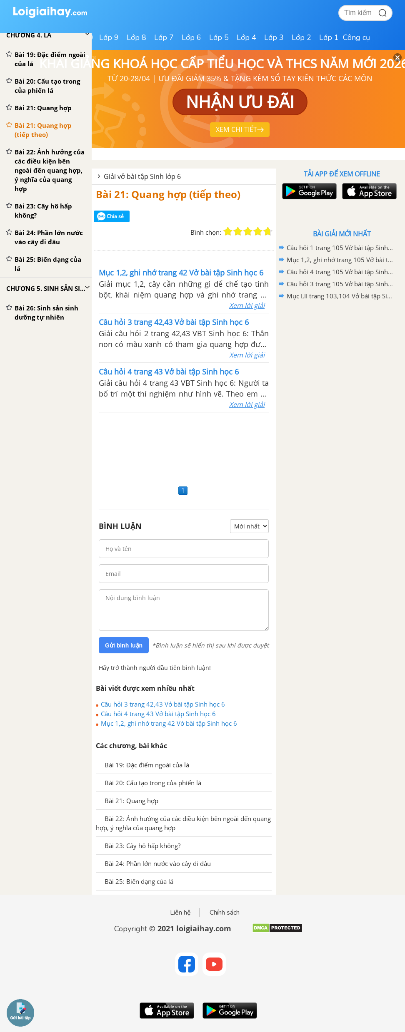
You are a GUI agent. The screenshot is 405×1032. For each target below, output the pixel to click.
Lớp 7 (164, 37)
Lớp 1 (329, 37)
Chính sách (225, 912)
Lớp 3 (274, 37)
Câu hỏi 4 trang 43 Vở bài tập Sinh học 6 (158, 714)
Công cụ (356, 37)
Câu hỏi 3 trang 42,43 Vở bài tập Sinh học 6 (163, 704)
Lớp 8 (136, 37)
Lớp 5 (219, 37)
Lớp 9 (109, 37)
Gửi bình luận (123, 645)
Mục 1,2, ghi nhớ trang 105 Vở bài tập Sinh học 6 (340, 260)
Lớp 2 (301, 37)
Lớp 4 (246, 37)
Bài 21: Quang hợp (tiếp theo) (168, 194)
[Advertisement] (184, 447)
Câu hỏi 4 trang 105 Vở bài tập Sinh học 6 (340, 272)
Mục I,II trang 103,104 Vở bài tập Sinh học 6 (340, 296)
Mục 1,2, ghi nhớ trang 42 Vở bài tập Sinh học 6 (169, 723)
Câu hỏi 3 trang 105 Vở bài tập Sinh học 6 (340, 284)
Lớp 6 (191, 37)
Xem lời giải (247, 305)
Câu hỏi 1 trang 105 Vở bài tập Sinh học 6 (340, 247)
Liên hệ (180, 912)
